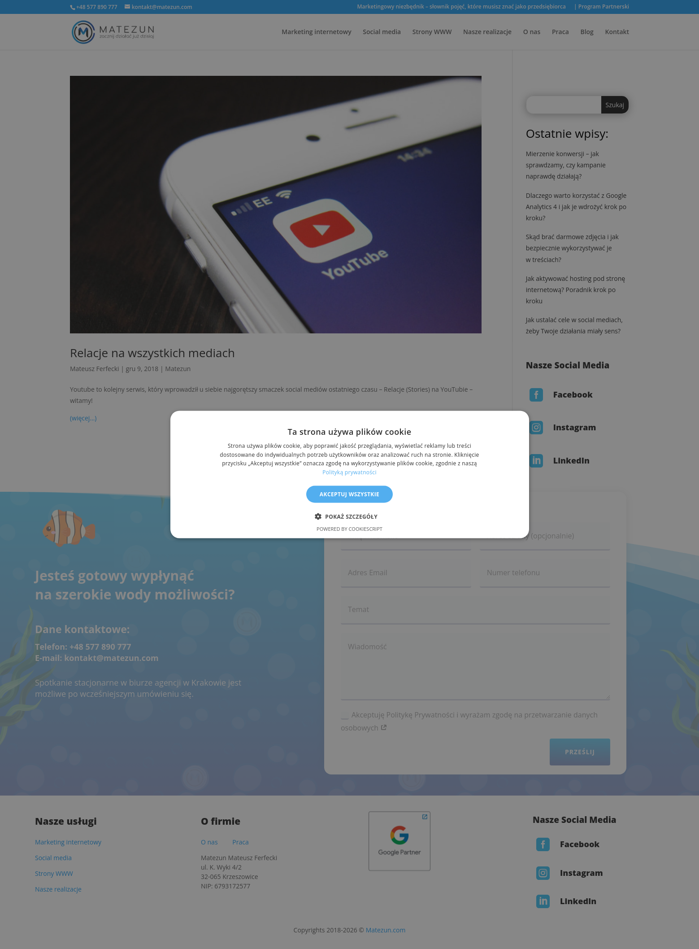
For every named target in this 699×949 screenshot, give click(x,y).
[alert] (349, 474)
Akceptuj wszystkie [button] (349, 494)
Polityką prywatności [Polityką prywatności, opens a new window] (349, 472)
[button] (349, 516)
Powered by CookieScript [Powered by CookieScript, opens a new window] (349, 528)
